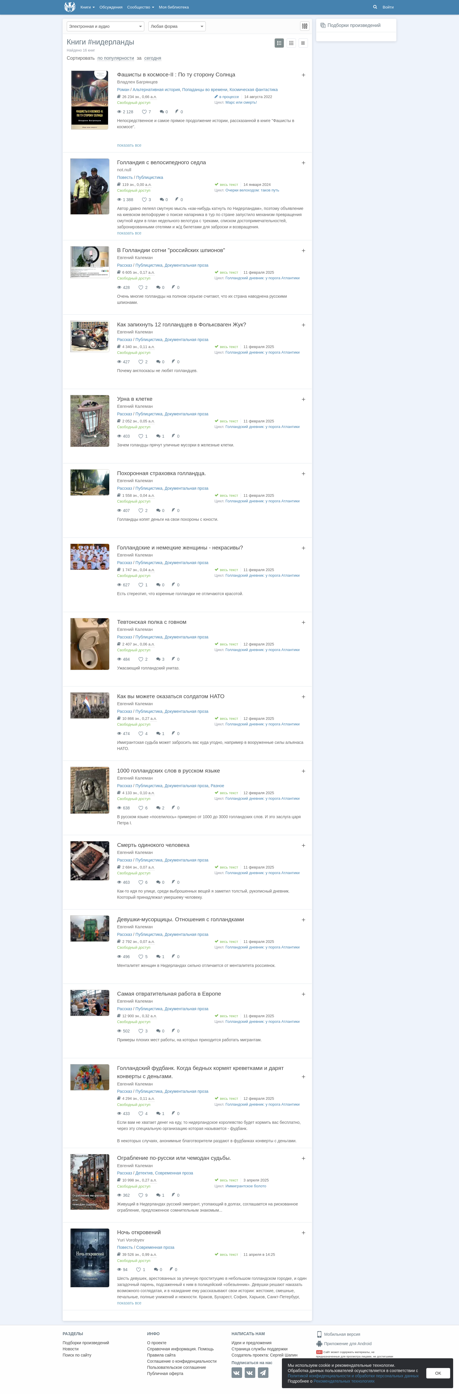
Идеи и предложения (252, 1342)
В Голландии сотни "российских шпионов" (171, 250)
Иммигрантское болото (245, 1186)
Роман (123, 89)
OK (438, 1373)
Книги (88, 7)
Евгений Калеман (135, 257)
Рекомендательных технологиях (344, 1381)
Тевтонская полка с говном (151, 622)
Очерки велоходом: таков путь (252, 190)
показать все (129, 145)
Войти (388, 7)
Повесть (125, 177)
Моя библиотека (174, 7)
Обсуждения (111, 7)
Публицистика (149, 177)
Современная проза (174, 1173)
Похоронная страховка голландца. (161, 473)
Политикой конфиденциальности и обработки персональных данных (353, 1376)
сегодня (152, 58)
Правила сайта (161, 1355)
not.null (124, 169)
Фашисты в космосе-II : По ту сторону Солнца (176, 74)
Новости (70, 1349)
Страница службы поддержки (259, 1349)
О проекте (157, 1342)
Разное (217, 785)
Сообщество (140, 7)
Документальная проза (186, 265)
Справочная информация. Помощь (180, 1349)
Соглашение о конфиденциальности (182, 1361)
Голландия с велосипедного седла (161, 162)
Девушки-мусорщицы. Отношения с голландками (180, 919)
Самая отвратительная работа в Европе (169, 994)
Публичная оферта (165, 1373)
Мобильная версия (338, 1334)
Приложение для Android (344, 1343)
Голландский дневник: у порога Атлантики (262, 278)
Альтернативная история (156, 89)
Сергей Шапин (283, 1355)
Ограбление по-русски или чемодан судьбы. (174, 1158)
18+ (319, 1352)
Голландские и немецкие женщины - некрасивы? (180, 547)
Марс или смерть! (241, 102)
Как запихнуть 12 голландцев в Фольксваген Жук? (181, 324)
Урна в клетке (135, 399)
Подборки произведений (354, 25)
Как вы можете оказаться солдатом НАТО (171, 696)
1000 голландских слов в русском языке (168, 771)
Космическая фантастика (254, 89)
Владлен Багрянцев (137, 81)
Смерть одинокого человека (153, 845)
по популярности (115, 58)
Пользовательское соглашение (176, 1367)
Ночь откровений (139, 1232)
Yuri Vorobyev (130, 1239)
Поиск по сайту (77, 1355)
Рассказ (124, 265)
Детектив (144, 1173)
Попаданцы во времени (204, 89)
